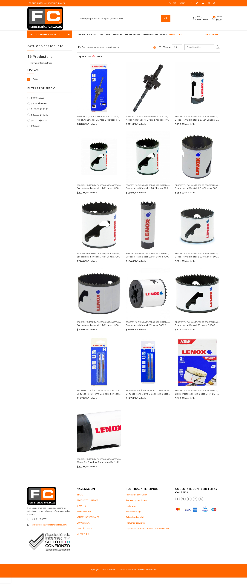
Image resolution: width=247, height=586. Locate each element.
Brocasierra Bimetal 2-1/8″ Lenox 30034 (197, 256)
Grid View (154, 47)
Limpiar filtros (84, 56)
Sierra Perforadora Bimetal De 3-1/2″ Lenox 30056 (203, 393)
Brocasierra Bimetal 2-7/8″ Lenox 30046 (99, 325)
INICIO (80, 494)
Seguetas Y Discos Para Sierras (115, 391)
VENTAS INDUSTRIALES (88, 517)
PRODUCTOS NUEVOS (87, 500)
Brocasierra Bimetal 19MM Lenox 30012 (148, 256)
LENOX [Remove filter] (98, 56)
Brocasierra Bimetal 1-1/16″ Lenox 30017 (198, 119)
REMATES (81, 506)
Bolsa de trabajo (133, 511)
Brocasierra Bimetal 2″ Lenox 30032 (146, 325)
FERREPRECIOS (84, 511)
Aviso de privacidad (135, 517)
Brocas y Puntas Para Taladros (103, 117)
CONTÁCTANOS (84, 528)
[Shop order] (199, 47)
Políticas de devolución (136, 494)
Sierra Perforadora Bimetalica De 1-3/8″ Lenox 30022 (106, 462)
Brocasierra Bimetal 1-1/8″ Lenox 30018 (148, 188)
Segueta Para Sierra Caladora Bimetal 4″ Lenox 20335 (107, 393)
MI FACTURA (83, 534)
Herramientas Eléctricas (88, 391)
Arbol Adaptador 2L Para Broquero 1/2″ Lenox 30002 (106, 119)
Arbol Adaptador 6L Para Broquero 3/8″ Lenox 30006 (155, 119)
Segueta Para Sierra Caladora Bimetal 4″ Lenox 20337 (156, 393)
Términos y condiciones (136, 500)
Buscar (165, 18)
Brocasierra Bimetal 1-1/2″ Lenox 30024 (99, 188)
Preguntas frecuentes (135, 523)
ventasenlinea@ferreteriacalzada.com (49, 524)
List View (159, 47)
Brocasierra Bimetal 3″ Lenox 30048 (195, 325)
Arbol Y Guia (83, 117)
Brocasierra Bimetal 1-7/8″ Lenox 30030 (99, 256)
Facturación (131, 506)
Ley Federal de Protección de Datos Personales (147, 528)
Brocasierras (211, 117)
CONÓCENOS (83, 523)
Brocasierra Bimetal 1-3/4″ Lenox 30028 (197, 188)
